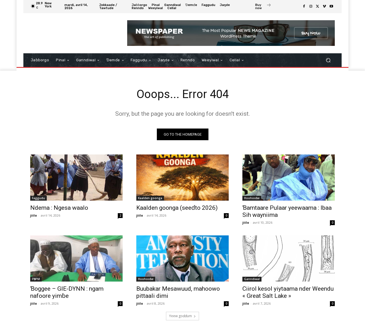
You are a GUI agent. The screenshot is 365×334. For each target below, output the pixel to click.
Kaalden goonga (150, 198)
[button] (328, 60)
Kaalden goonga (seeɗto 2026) (177, 207)
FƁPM (36, 279)
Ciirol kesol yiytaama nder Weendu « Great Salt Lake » (288, 292)
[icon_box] (263, 7)
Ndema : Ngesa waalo (59, 207)
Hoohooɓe (251, 198)
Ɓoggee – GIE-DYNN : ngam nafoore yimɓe (67, 292)
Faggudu (38, 198)
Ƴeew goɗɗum (182, 315)
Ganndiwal (252, 279)
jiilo (33, 215)
